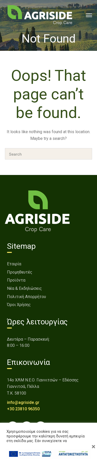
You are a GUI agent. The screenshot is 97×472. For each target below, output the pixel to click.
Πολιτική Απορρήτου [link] (26, 296)
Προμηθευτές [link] (19, 272)
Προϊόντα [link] (16, 280)
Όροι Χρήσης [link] (19, 304)
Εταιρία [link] (14, 263)
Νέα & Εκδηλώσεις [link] (24, 288)
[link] (40, 14)
